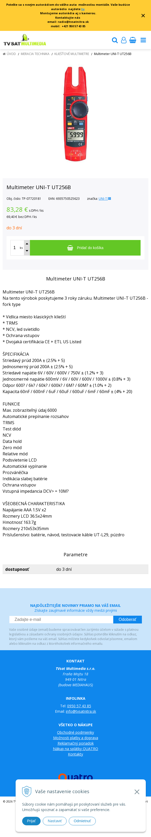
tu (83, 9)
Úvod (11, 54)
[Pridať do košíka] (85, 248)
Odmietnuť (82, 821)
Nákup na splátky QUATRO (75, 748)
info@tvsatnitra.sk (81, 711)
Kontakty (75, 754)
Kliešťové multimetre (71, 54)
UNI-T (105, 198)
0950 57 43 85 (79, 705)
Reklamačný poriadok (76, 743)
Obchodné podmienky (75, 732)
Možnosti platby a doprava (75, 737)
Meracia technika (35, 54)
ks (21, 248)
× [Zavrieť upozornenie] (143, 15)
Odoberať (127, 619)
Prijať (31, 821)
